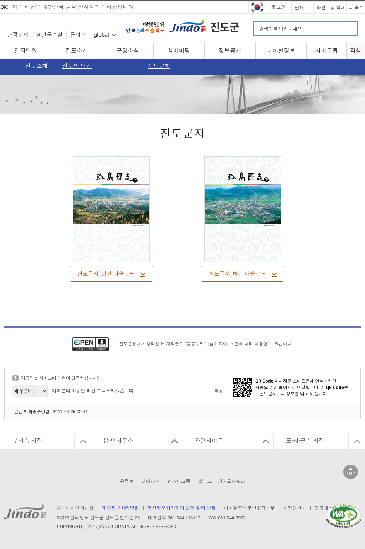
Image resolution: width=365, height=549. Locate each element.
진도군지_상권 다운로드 (106, 273)
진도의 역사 (77, 66)
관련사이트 (209, 441)
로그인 (278, 7)
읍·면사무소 (118, 441)
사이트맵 (326, 51)
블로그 (205, 481)
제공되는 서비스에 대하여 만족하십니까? (60, 378)
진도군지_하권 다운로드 (237, 273)
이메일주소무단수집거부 (249, 508)
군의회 (78, 34)
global (101, 34)
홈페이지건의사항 (75, 508)
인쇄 (299, 7)
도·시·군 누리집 (305, 441)
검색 (355, 51)
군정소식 (128, 51)
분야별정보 (281, 51)
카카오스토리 (232, 481)
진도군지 (159, 66)
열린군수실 (49, 34)
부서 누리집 (27, 441)
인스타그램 (178, 481)
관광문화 (18, 34)
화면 (321, 7)
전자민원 (25, 51)
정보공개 (230, 51)
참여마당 (179, 51)
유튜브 (127, 481)
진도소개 (76, 51)
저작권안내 (294, 508)
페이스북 (151, 481)
